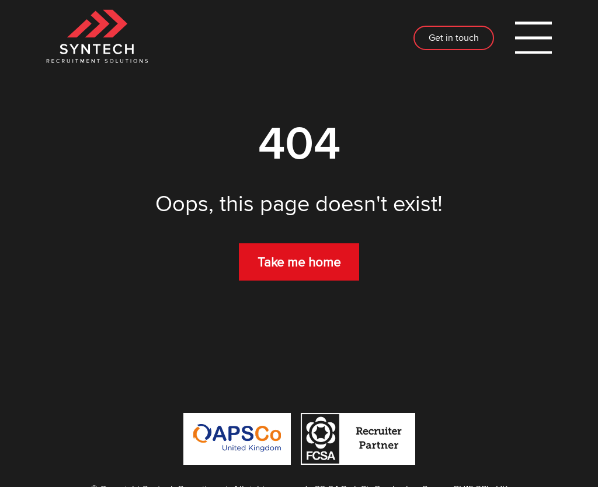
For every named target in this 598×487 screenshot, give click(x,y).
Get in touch (454, 37)
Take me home (299, 262)
